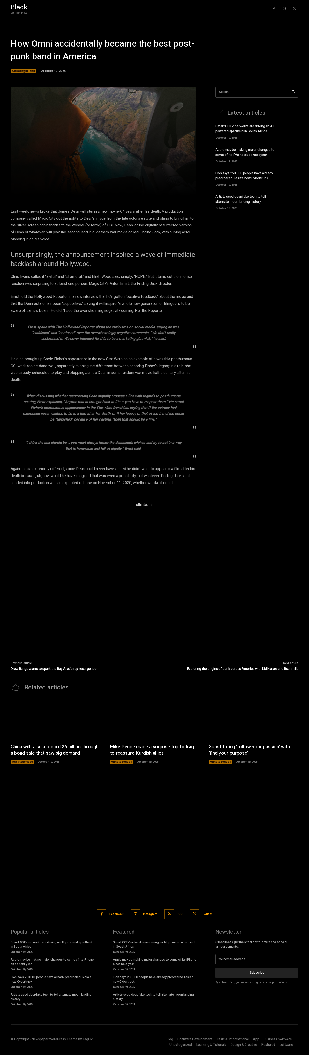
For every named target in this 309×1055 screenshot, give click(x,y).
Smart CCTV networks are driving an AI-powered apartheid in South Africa (245, 129)
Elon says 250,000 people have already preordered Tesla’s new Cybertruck (244, 176)
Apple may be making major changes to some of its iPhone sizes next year (244, 152)
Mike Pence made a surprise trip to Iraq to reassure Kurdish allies (152, 750)
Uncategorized (23, 71)
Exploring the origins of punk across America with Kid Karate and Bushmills (242, 668)
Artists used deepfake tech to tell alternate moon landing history (240, 199)
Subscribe (257, 972)
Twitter (207, 914)
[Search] (293, 92)
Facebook (116, 914)
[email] (256, 959)
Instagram (150, 914)
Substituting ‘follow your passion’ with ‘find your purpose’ (250, 750)
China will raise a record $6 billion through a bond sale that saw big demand (55, 750)
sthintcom (144, 504)
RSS (180, 914)
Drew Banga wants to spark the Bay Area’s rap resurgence (54, 668)
